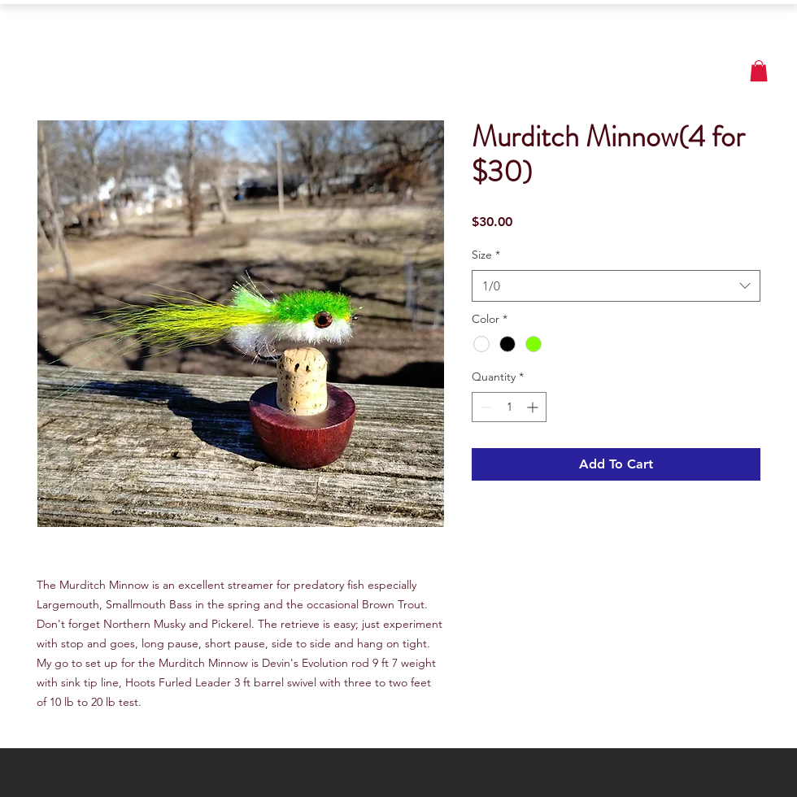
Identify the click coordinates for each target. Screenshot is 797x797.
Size (486, 254)
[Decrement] (484, 407)
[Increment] (534, 407)
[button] (759, 70)
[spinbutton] (509, 407)
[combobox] (616, 286)
